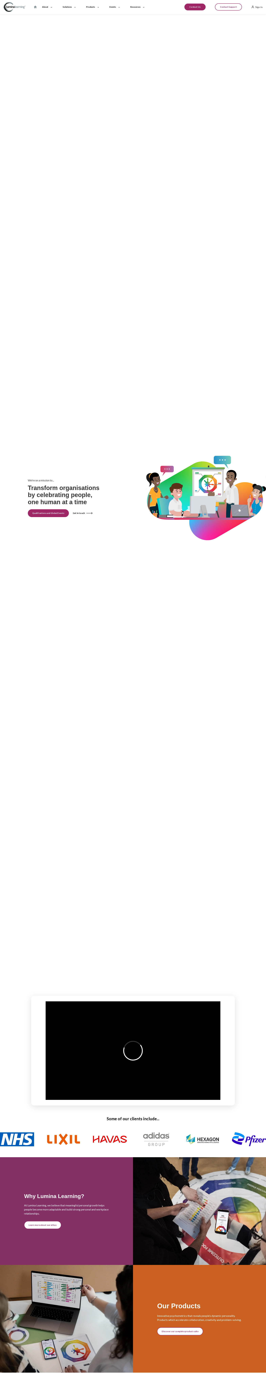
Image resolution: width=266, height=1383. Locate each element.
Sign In (257, 7)
